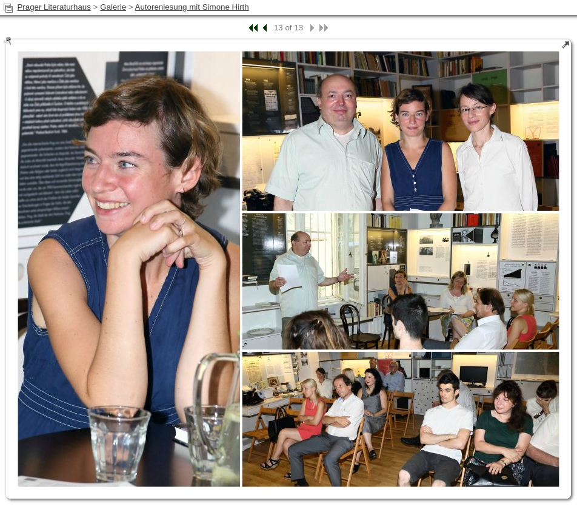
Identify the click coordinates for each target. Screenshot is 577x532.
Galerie (113, 7)
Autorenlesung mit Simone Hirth (192, 7)
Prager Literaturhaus (54, 7)
